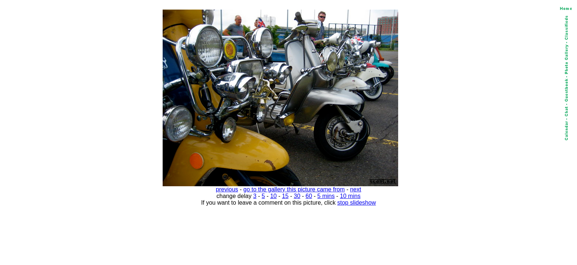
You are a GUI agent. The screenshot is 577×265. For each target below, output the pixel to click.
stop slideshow (356, 202)
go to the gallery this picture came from (294, 189)
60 (308, 196)
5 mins (325, 196)
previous (227, 189)
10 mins (350, 196)
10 (273, 196)
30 (297, 196)
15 (285, 196)
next (355, 189)
